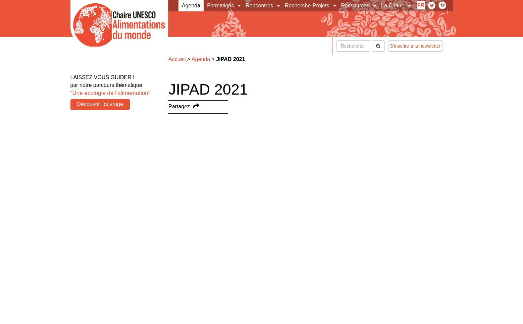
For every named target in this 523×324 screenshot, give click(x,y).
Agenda (191, 5)
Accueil (177, 59)
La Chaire (392, 5)
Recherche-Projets (307, 5)
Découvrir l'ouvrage (100, 104)
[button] (239, 5)
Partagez (179, 106)
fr (420, 5)
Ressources (355, 5)
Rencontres (259, 5)
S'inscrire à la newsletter (415, 46)
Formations (220, 5)
